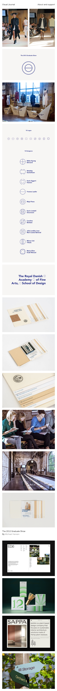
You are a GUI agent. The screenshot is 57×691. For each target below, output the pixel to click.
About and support (46, 4)
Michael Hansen (12, 534)
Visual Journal (8, 4)
